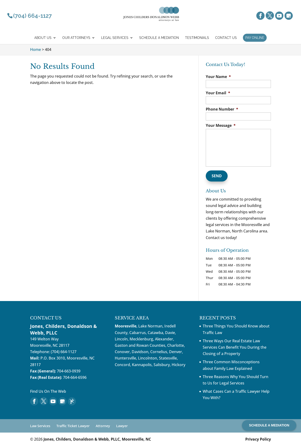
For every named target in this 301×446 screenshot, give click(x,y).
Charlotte (175, 345)
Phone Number (222, 109)
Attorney (103, 426)
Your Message (221, 125)
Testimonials (197, 38)
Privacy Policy (258, 439)
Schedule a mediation (159, 38)
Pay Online (254, 38)
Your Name (218, 76)
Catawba (155, 332)
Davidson (140, 351)
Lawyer (122, 426)
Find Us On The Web (48, 391)
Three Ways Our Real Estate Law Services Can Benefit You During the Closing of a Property (234, 347)
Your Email (218, 93)
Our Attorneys (76, 38)
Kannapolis (142, 364)
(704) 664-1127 (63, 351)
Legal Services (114, 38)
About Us (42, 38)
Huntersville (125, 358)
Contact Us (226, 38)
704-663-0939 (68, 371)
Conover (122, 351)
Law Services (40, 426)
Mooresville (125, 326)
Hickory (178, 364)
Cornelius (158, 351)
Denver (175, 351)
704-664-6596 (75, 377)
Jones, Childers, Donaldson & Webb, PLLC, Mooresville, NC (97, 439)
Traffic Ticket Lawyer (73, 426)
